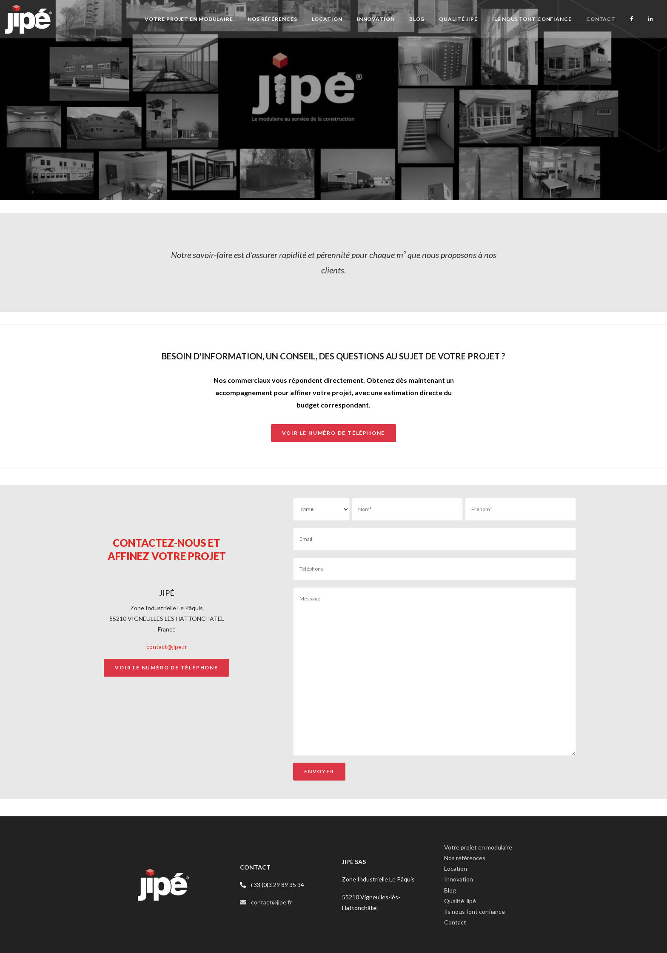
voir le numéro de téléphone (333, 433)
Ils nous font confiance (474, 911)
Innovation (458, 879)
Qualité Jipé (460, 900)
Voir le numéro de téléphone (166, 667)
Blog (450, 890)
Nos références (464, 857)
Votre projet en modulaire (478, 847)
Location (455, 868)
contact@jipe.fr (166, 646)
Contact (455, 922)
